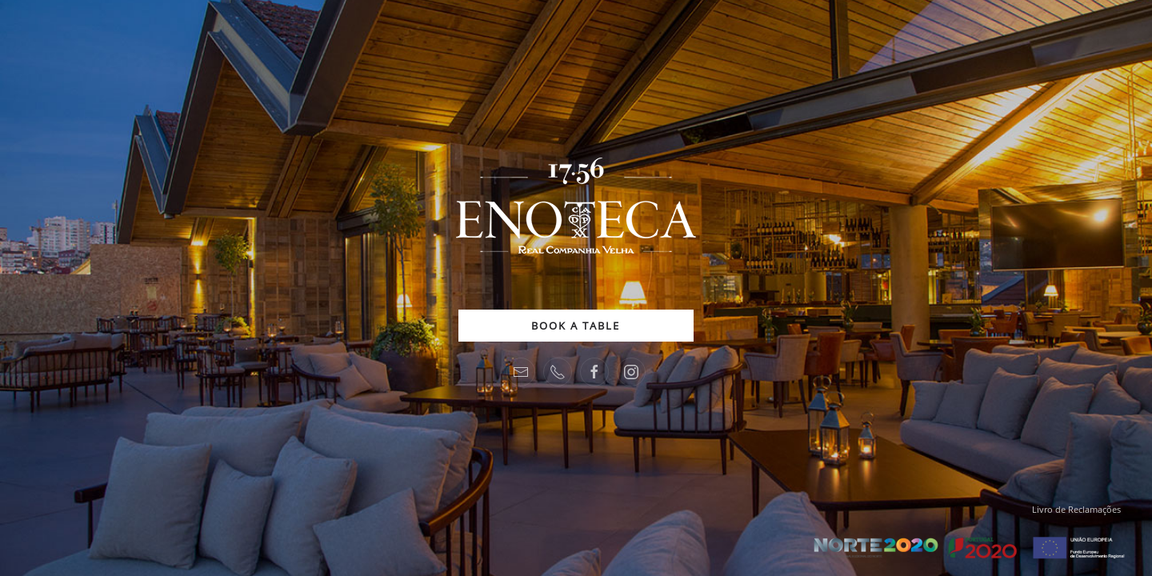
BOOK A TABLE (575, 325)
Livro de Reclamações (1076, 509)
